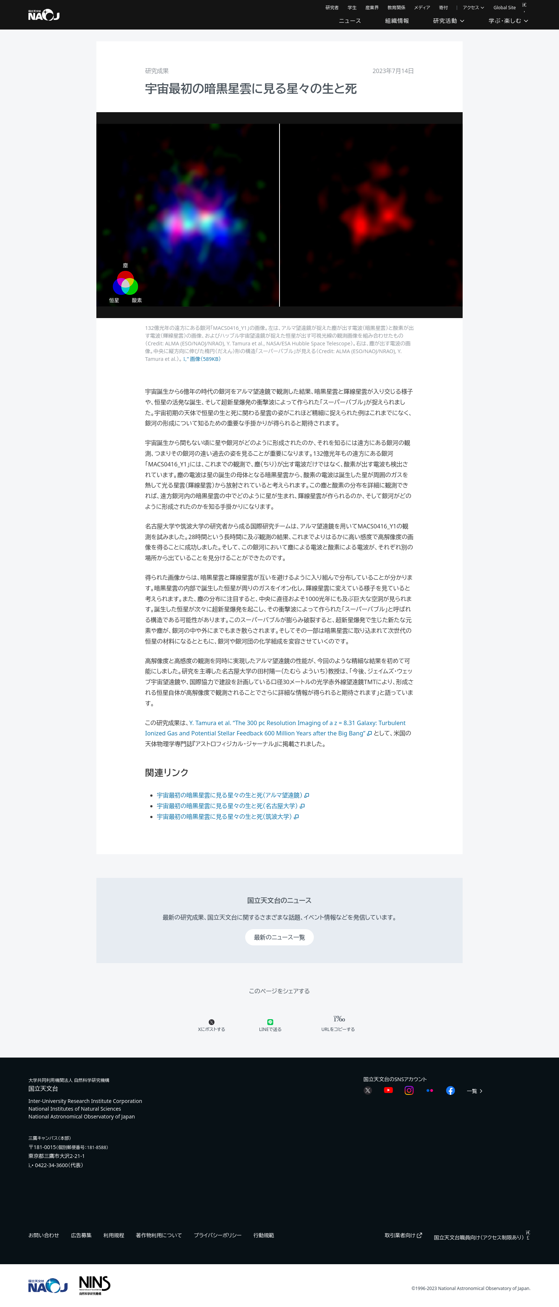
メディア (422, 7)
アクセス (474, 7)
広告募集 (81, 1235)
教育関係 (396, 7)
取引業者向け (403, 1235)
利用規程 (113, 1235)
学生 (352, 7)
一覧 (475, 1090)
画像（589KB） (202, 358)
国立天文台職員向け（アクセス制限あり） (482, 1237)
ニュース (350, 20)
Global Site (505, 7)
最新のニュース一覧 (279, 937)
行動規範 (263, 1235)
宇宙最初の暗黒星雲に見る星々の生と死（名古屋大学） (231, 806)
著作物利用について (159, 1235)
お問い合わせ (43, 1235)
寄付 (443, 7)
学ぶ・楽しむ (509, 20)
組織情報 (397, 20)
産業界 (372, 7)
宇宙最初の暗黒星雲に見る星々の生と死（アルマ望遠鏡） (234, 795)
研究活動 (449, 20)
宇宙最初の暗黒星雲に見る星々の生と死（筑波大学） (228, 817)
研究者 (332, 7)
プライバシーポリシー (217, 1235)
